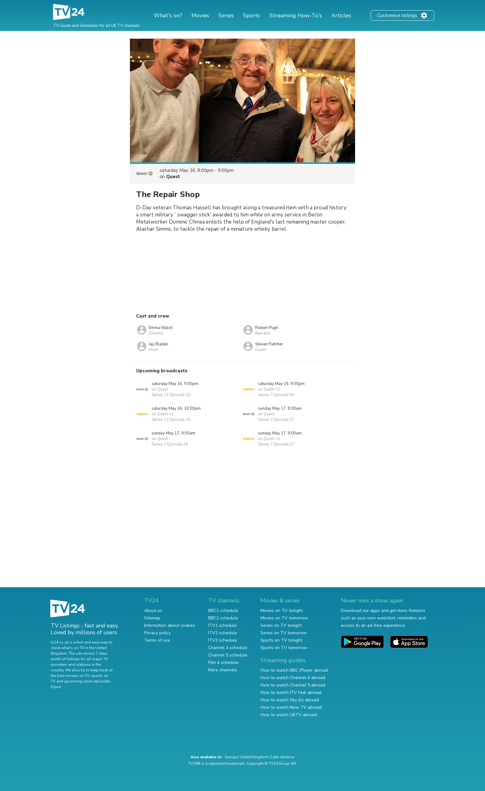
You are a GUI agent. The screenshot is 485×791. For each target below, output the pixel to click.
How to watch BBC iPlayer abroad (294, 670)
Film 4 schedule (223, 662)
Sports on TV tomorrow (283, 648)
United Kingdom (254, 757)
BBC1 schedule (223, 611)
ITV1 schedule (222, 625)
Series (226, 15)
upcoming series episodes (87, 681)
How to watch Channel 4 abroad (292, 678)
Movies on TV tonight (281, 611)
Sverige (231, 757)
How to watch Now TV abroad (291, 707)
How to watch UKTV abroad (288, 715)
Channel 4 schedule (227, 648)
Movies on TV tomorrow (284, 618)
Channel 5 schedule (227, 655)
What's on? (168, 15)
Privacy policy (157, 633)
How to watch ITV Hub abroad (290, 692)
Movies (200, 15)
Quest (173, 176)
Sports (251, 15)
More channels (222, 670)
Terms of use (157, 640)
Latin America (282, 757)
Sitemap (152, 618)
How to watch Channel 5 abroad (292, 685)
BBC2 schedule (223, 618)
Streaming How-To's (295, 15)
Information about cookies (169, 625)
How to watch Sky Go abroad (289, 700)
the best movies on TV (70, 675)
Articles (341, 15)
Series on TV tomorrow (283, 633)
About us (153, 611)
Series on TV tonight (281, 625)
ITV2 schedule (222, 633)
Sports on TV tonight (281, 640)
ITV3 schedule (222, 640)
